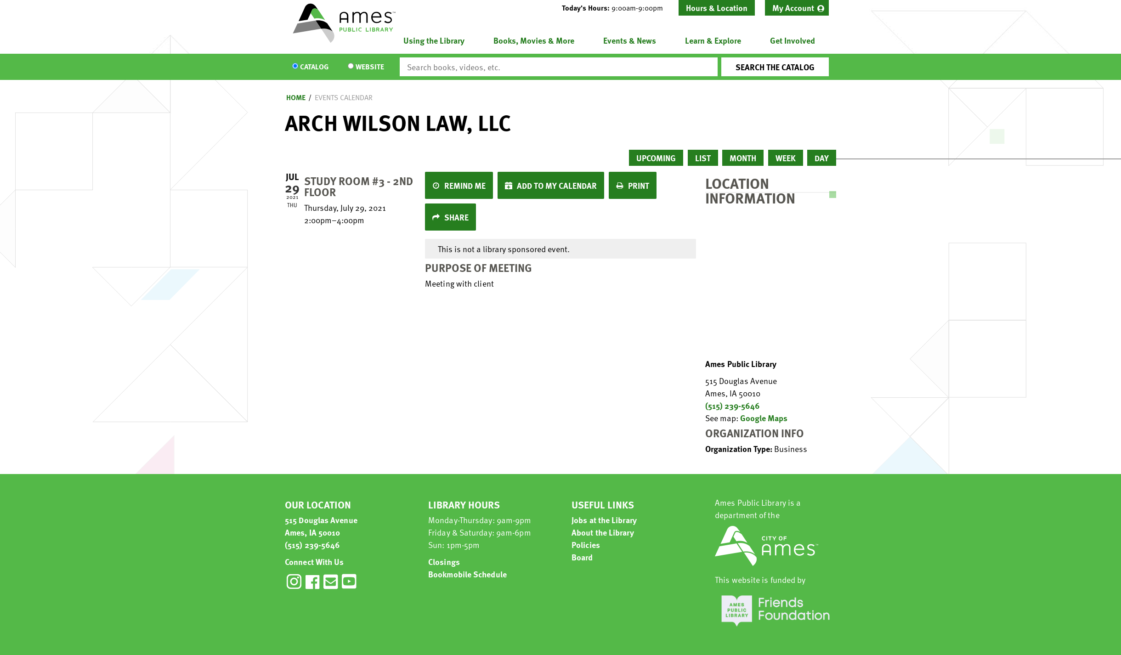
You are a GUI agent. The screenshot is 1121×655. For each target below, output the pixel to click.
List (703, 158)
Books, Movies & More (533, 40)
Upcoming (656, 158)
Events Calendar (344, 97)
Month (743, 158)
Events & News (629, 40)
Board (582, 557)
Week (786, 158)
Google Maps (763, 418)
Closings (444, 561)
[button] (616, 8)
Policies (586, 544)
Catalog (314, 67)
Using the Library (433, 40)
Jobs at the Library (604, 520)
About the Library (603, 532)
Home (296, 97)
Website (370, 67)
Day (822, 158)
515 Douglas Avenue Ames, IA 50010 (321, 526)
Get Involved (792, 40)
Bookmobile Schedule (467, 574)
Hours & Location (716, 7)
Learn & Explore (713, 40)
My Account (793, 7)
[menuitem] (797, 8)
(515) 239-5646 (732, 405)
